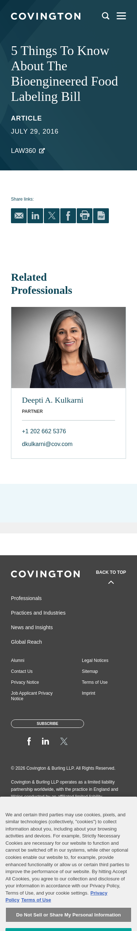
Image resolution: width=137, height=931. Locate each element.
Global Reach (26, 642)
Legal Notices (95, 660)
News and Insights (32, 627)
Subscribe (47, 724)
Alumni (17, 660)
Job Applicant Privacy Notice (32, 696)
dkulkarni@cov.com (47, 444)
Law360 (23, 150)
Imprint (88, 693)
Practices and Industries (38, 613)
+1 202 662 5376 (44, 431)
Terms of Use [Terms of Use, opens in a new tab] (36, 912)
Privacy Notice (25, 682)
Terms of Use (95, 682)
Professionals (26, 598)
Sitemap (90, 671)
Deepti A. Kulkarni (52, 400)
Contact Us (22, 671)
